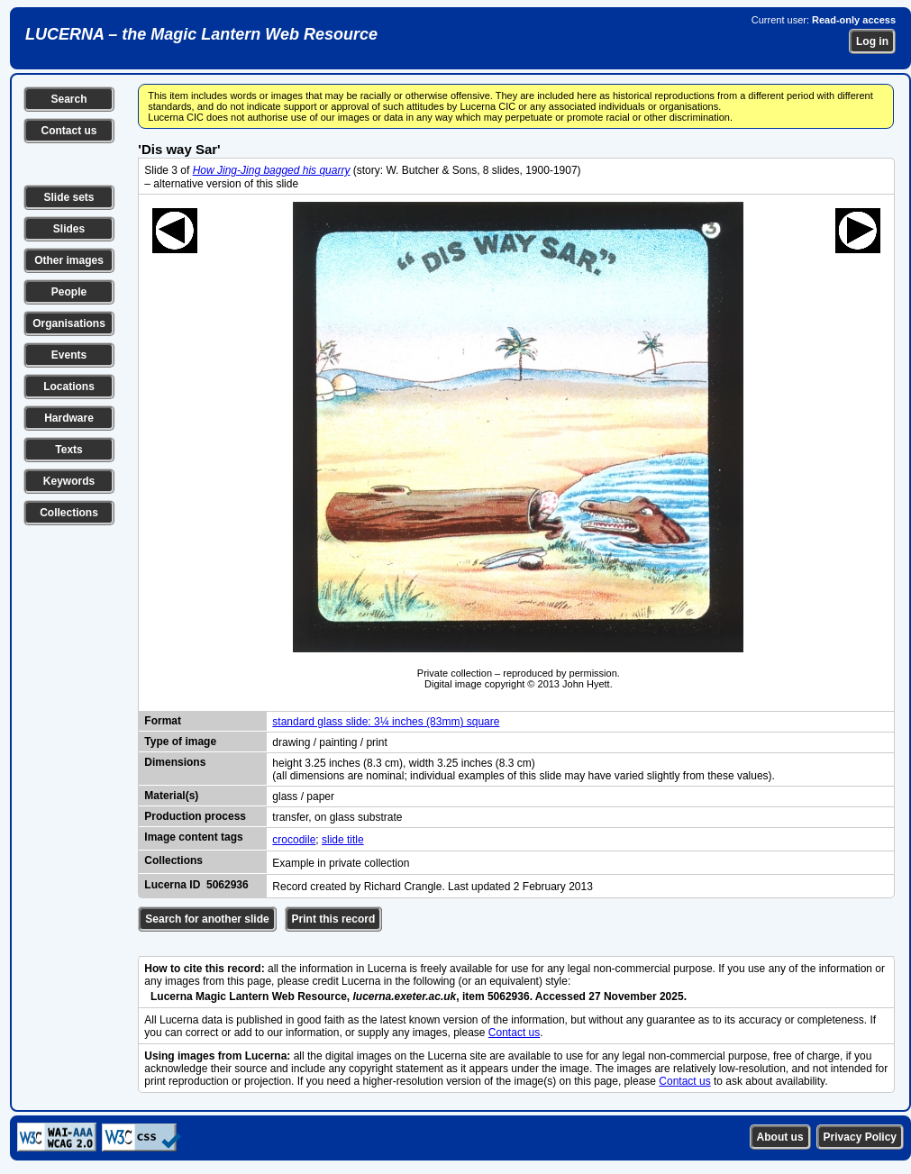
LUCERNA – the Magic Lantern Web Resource (201, 34)
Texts (68, 449)
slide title (343, 839)
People (69, 292)
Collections (69, 512)
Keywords (69, 481)
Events (69, 355)
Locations (69, 386)
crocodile (293, 839)
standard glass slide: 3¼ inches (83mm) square (385, 721)
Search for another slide (207, 919)
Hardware (69, 418)
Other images (69, 260)
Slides (69, 229)
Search (68, 99)
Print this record (334, 919)
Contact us (68, 130)
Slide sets (68, 197)
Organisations (68, 323)
